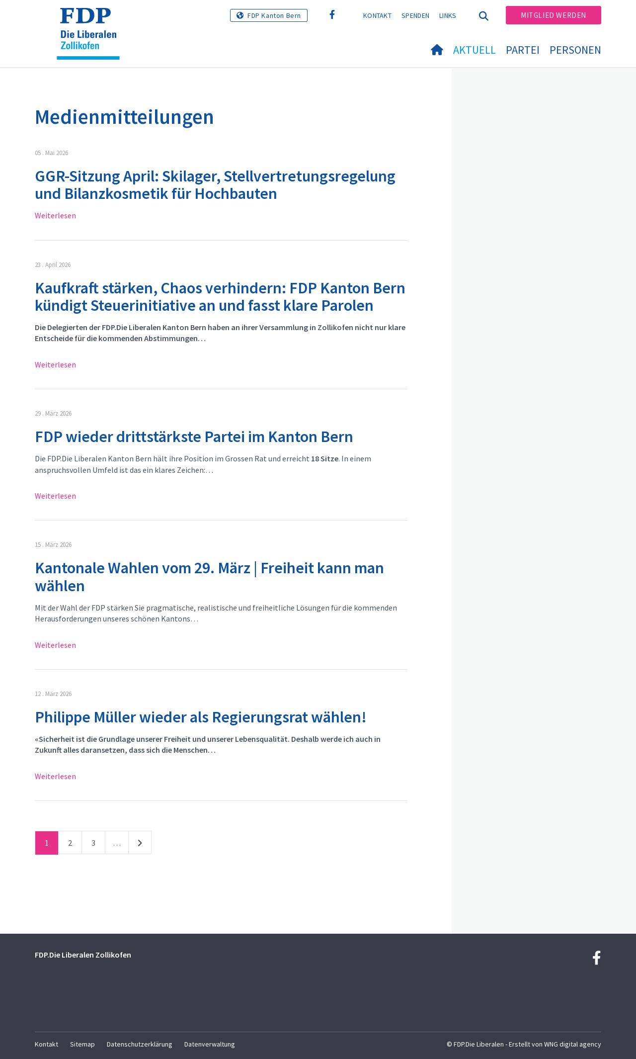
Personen (575, 50)
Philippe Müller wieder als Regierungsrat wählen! (201, 717)
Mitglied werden (553, 15)
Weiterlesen (55, 215)
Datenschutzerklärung (139, 1044)
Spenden (415, 15)
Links (448, 15)
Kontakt (377, 15)
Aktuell (474, 50)
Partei (523, 50)
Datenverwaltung (209, 1044)
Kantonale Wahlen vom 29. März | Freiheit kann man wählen (209, 576)
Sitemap (82, 1044)
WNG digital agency (572, 1044)
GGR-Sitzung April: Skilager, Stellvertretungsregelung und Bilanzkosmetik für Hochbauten (215, 184)
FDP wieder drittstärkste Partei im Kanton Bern (194, 436)
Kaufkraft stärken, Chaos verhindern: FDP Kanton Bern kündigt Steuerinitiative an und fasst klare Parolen (220, 296)
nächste (140, 844)
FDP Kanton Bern (274, 15)
